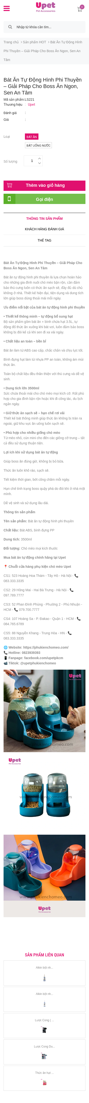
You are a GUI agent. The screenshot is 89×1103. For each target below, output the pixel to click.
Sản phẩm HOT (34, 42)
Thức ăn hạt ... (44, 1073)
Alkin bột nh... (44, 967)
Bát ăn (32, 137)
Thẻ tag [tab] (44, 240)
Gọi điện (44, 199)
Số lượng (10, 160)
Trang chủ (11, 42)
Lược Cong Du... (44, 1046)
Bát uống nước (38, 145)
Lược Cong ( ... (44, 1020)
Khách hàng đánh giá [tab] (44, 229)
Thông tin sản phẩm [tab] (44, 219)
